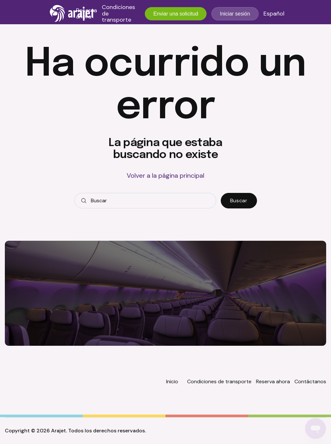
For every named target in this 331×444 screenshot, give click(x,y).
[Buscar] (145, 200)
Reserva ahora (86, 13)
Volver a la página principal (165, 175)
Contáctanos (310, 381)
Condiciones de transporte (118, 13)
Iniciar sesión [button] (235, 13)
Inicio (172, 381)
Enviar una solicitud (175, 13)
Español (273, 13)
